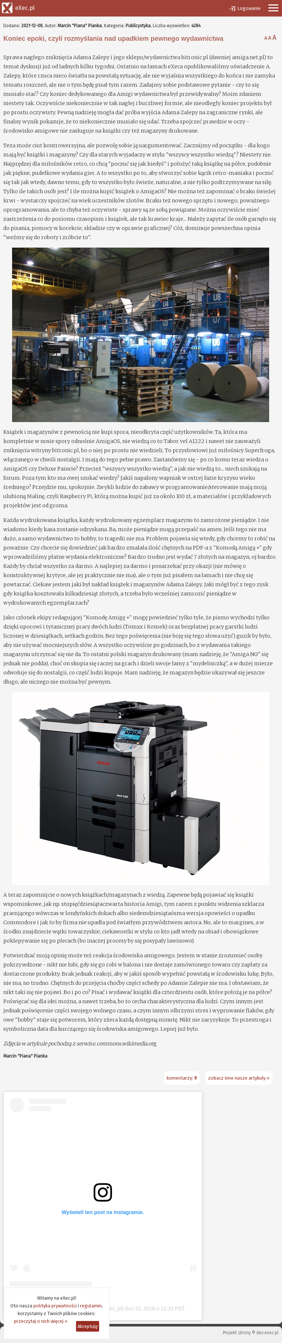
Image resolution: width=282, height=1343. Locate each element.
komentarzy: (182, 1078)
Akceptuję (87, 1326)
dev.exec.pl (267, 1332)
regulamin (91, 1305)
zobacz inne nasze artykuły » (239, 1078)
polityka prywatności (55, 1305)
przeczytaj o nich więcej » (41, 1321)
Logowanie (249, 8)
